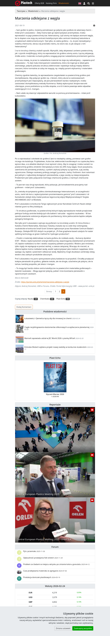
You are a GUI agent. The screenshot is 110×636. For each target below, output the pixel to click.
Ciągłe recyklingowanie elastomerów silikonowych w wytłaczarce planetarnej (57, 327)
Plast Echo (55, 357)
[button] (84, 3)
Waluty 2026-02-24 (55, 586)
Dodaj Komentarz (23, 307)
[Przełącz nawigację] (93, 3)
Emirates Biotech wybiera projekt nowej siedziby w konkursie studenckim (55, 347)
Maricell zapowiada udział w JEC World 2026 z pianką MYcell (49, 338)
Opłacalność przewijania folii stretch (43, 558)
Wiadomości (64, 3)
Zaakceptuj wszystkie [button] (83, 628)
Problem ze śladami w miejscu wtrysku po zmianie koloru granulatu (56, 564)
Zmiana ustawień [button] (63, 628)
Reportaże (55, 404)
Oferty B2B (39, 3)
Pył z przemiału (34, 551)
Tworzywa (21, 11)
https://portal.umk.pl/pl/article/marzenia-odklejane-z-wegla (45, 282)
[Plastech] (23, 3)
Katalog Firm (51, 3)
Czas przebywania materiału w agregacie (45, 571)
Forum (55, 546)
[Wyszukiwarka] (88, 3)
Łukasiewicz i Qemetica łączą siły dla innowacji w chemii (48, 318)
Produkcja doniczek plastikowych (41, 577)
